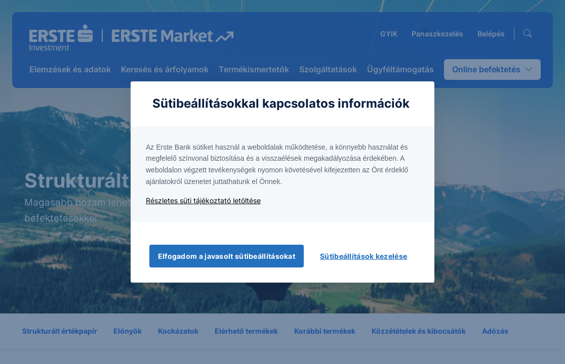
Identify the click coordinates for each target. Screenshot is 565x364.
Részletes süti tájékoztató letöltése (203, 200)
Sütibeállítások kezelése (363, 256)
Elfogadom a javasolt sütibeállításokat (226, 256)
